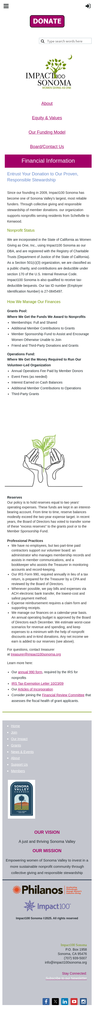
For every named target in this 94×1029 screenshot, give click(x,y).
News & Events (22, 752)
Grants (16, 745)
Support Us (19, 764)
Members (18, 771)
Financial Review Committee (63, 695)
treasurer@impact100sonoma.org (36, 654)
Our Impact (19, 739)
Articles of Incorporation (35, 689)
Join (14, 732)
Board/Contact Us (47, 146)
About (15, 758)
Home (15, 726)
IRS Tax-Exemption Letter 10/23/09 (37, 683)
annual (30, 672)
